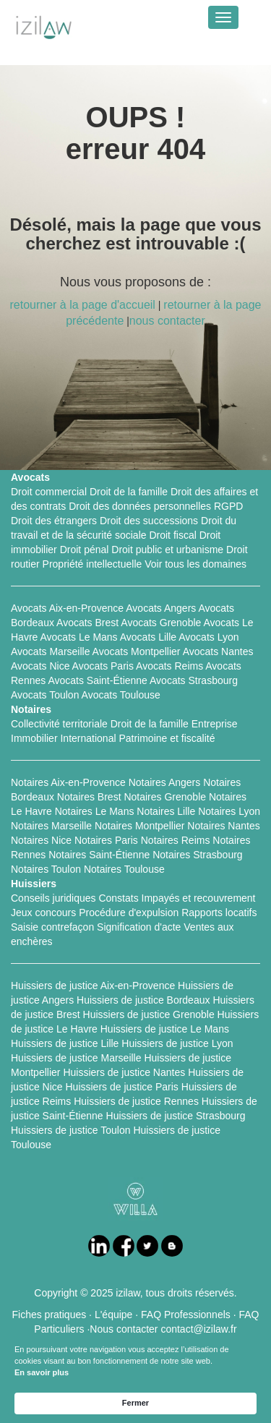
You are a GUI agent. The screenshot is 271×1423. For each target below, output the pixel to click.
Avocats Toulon (45, 695)
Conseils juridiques (53, 898)
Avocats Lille (148, 637)
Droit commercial (49, 491)
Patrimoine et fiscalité (167, 738)
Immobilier (34, 738)
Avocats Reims (169, 666)
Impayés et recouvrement (199, 898)
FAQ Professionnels (186, 1314)
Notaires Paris (106, 840)
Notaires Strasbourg (197, 854)
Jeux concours (43, 912)
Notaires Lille (166, 811)
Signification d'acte (139, 927)
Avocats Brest (87, 622)
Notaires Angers (165, 782)
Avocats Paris (103, 666)
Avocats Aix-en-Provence (67, 608)
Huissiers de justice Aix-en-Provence (93, 985)
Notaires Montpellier (140, 826)
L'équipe (114, 1314)
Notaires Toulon (46, 869)
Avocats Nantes (218, 651)
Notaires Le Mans (94, 811)
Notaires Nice (41, 840)
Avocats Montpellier (137, 651)
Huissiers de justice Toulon (71, 1130)
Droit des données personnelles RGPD (156, 506)
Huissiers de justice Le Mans (164, 1029)
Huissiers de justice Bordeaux (143, 1000)
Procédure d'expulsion (128, 912)
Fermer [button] (135, 1402)
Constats (118, 898)
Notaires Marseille (51, 826)
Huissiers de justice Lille (65, 1043)
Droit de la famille (129, 491)
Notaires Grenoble (165, 797)
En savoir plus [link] (41, 1372)
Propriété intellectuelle (92, 564)
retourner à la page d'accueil (82, 305)
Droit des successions (149, 520)
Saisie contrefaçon (52, 927)
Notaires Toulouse (124, 869)
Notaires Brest (89, 797)
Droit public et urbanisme (167, 549)
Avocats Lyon (208, 637)
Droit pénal (84, 549)
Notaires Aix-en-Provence (68, 782)
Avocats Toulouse (121, 695)
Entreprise (215, 724)
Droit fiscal (172, 535)
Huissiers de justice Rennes (136, 1101)
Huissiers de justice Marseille (76, 1058)
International (88, 738)
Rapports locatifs (219, 912)
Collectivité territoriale (59, 724)
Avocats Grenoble (161, 622)
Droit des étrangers (54, 520)
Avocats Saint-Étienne (97, 680)
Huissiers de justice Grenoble (149, 1014)
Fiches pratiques (49, 1314)
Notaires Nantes (223, 826)
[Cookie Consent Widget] (135, 1379)
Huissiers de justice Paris (121, 1087)
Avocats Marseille (50, 651)
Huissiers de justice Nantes (124, 1072)
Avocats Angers (161, 608)
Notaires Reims (175, 840)
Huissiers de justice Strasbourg (176, 1115)
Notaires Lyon (229, 811)
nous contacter (167, 321)
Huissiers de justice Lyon (177, 1043)
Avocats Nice (40, 666)
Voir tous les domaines (195, 564)
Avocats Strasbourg (194, 680)
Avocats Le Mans (78, 637)
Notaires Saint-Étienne (99, 854)
